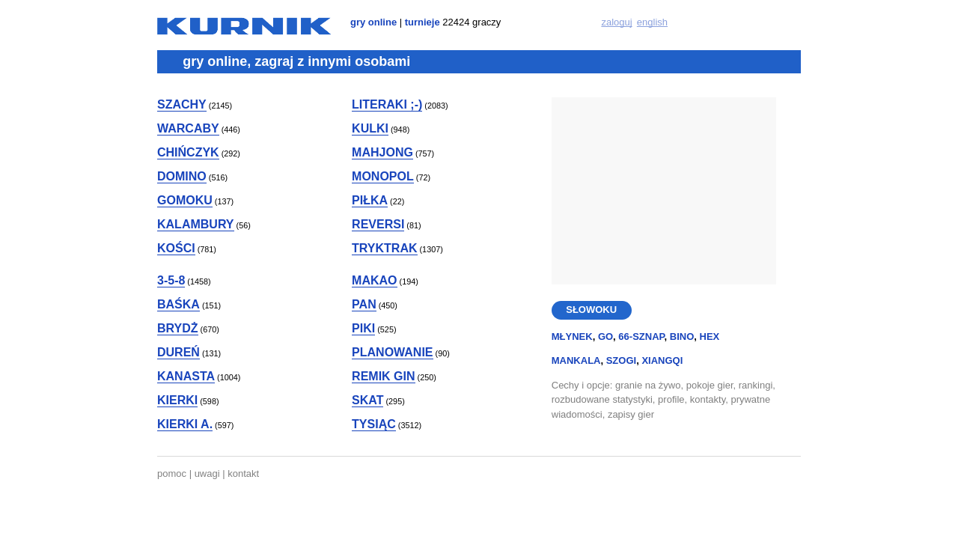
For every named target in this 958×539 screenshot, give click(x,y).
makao (374, 280)
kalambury (195, 224)
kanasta (186, 376)
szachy (182, 104)
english (652, 22)
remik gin (383, 376)
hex (710, 336)
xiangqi (662, 360)
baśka (178, 304)
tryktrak (384, 248)
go (605, 336)
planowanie (392, 352)
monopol (383, 176)
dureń (178, 352)
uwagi (207, 473)
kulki (370, 128)
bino (682, 336)
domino (182, 176)
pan (364, 304)
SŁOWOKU (591, 309)
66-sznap (641, 336)
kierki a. (185, 424)
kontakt (243, 473)
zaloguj (616, 22)
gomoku (185, 200)
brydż (177, 328)
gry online (373, 22)
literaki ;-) (387, 104)
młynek (572, 336)
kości (176, 248)
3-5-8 (171, 280)
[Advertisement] (664, 190)
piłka (370, 200)
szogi (621, 360)
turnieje (422, 22)
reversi (378, 224)
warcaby (188, 128)
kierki (177, 400)
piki (363, 328)
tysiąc (374, 424)
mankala (576, 360)
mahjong (382, 152)
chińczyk (188, 152)
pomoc (171, 473)
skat (367, 400)
